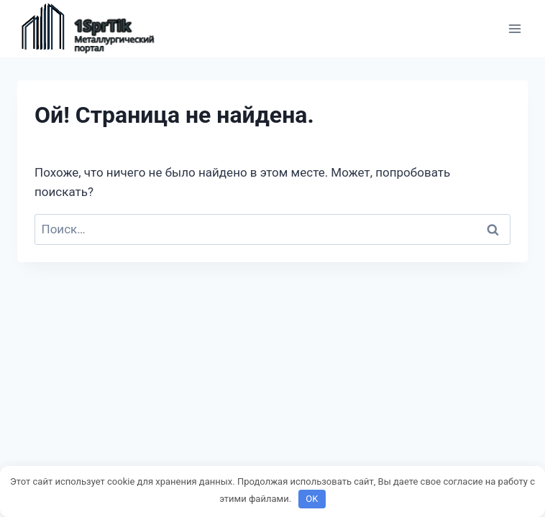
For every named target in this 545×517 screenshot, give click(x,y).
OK (312, 498)
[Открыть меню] (514, 28)
